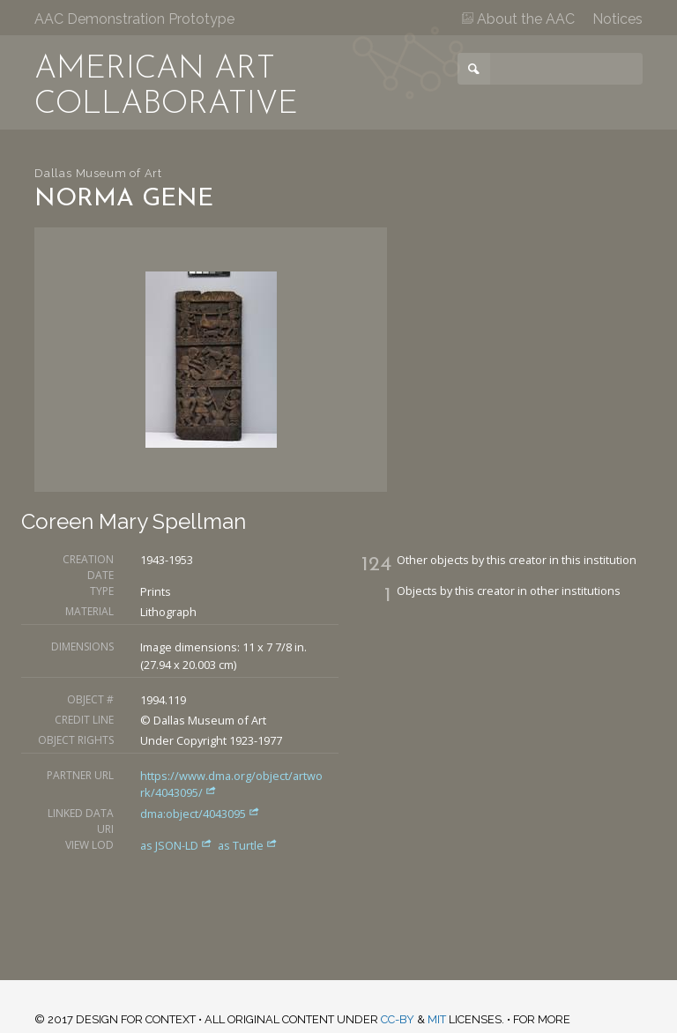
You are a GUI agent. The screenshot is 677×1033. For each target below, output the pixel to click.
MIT (437, 1019)
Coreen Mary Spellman (133, 521)
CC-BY (397, 1019)
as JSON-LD (177, 845)
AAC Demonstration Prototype (134, 19)
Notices (617, 19)
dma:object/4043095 (200, 813)
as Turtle (248, 845)
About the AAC (518, 19)
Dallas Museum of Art (98, 173)
